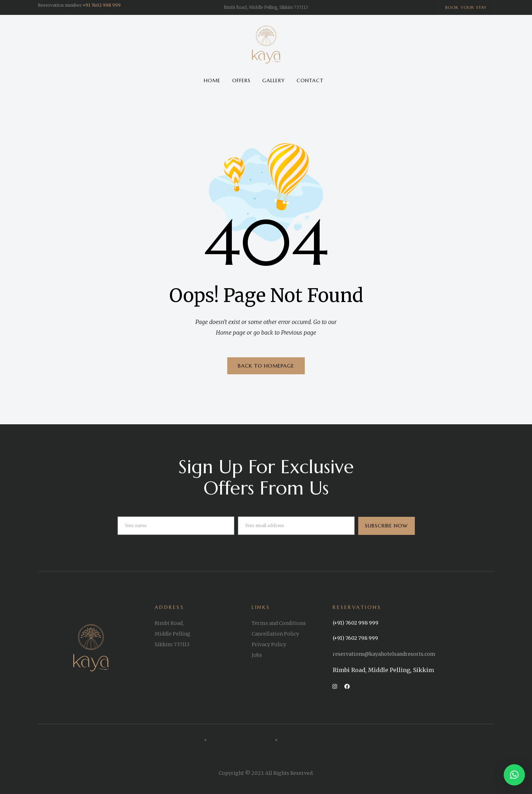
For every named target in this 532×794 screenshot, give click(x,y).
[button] (466, 7)
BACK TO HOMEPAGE (266, 366)
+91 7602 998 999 (101, 5)
